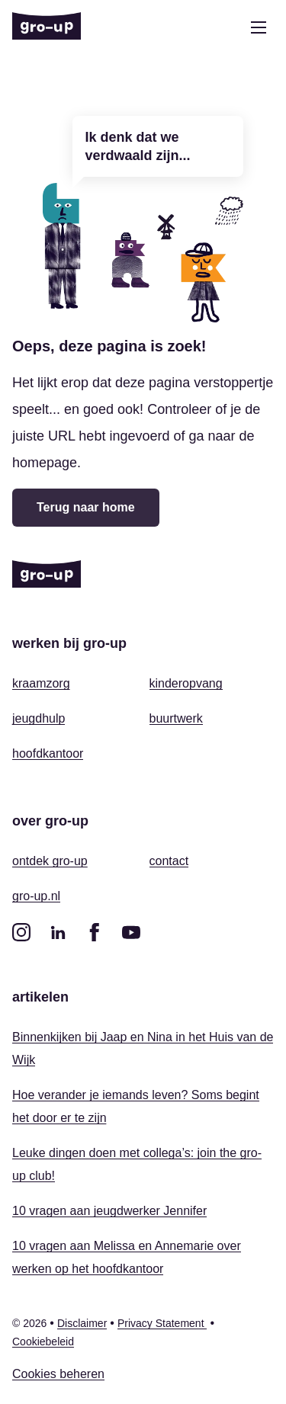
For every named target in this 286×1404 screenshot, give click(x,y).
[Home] (46, 27)
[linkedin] (58, 932)
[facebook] (94, 932)
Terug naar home (86, 507)
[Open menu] (258, 27)
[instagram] (21, 932)
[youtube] (131, 932)
